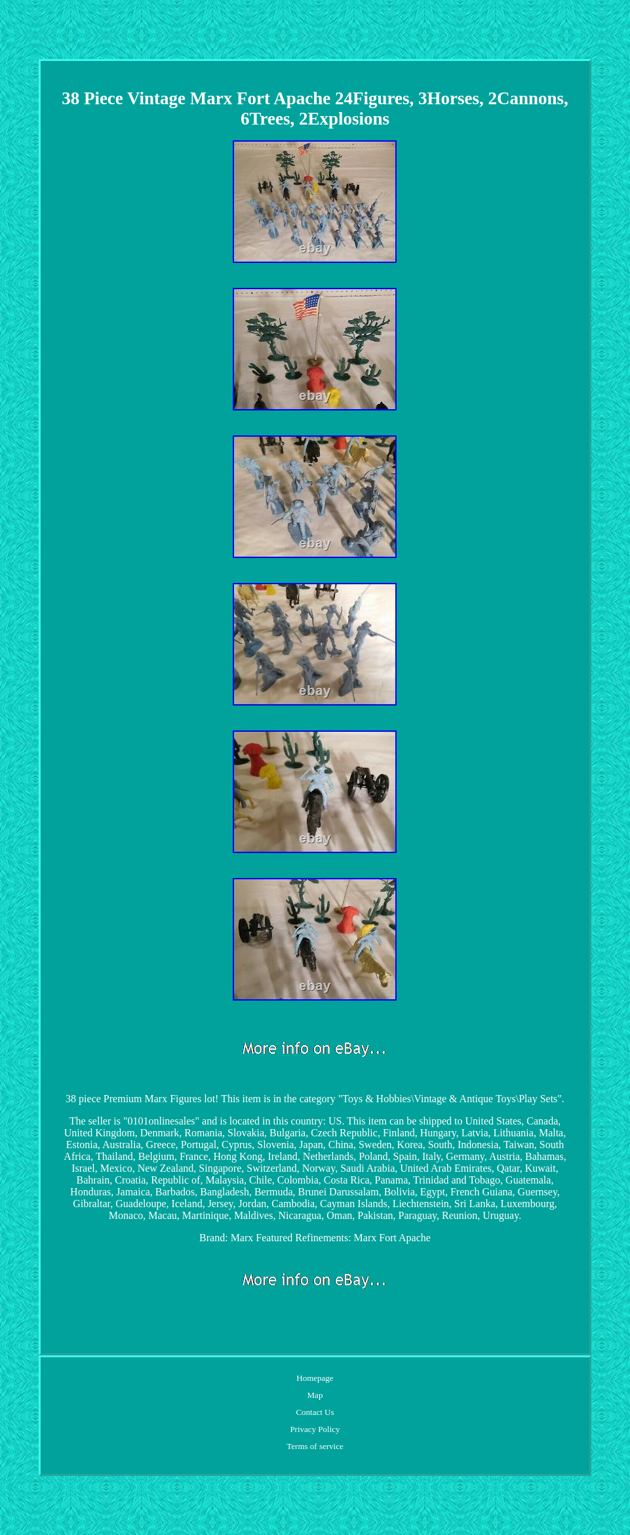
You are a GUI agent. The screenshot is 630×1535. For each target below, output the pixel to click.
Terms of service (314, 1446)
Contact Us (315, 1412)
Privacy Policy (315, 1429)
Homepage (314, 1378)
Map (315, 1395)
